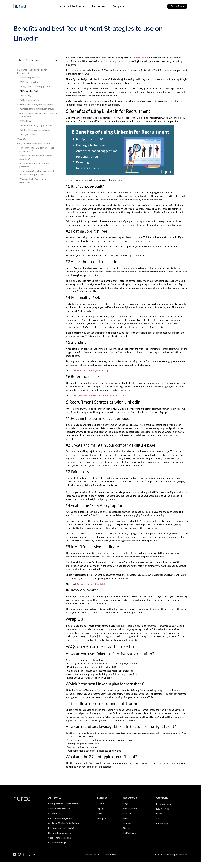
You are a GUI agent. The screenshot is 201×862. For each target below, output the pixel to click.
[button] (56, 60)
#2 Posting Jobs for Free (31, 82)
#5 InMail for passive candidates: (35, 130)
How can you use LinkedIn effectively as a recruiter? (37, 149)
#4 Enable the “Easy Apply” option (35, 125)
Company (119, 6)
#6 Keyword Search (28, 134)
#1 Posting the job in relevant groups (37, 108)
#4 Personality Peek (29, 91)
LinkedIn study (75, 70)
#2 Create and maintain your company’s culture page (38, 115)
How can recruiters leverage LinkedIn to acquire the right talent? (37, 173)
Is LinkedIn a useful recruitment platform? (34, 165)
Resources (99, 6)
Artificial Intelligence (73, 6)
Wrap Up (21, 138)
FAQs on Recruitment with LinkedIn (34, 143)
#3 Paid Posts (26, 121)
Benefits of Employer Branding (93, 370)
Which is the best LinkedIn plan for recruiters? (35, 157)
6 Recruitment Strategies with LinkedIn (36, 104)
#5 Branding (25, 95)
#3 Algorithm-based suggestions (35, 86)
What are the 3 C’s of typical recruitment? (32, 181)
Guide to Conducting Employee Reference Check (102, 395)
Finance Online (140, 57)
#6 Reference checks (29, 99)
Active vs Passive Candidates (92, 584)
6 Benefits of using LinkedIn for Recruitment (32, 71)
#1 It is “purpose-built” (30, 77)
